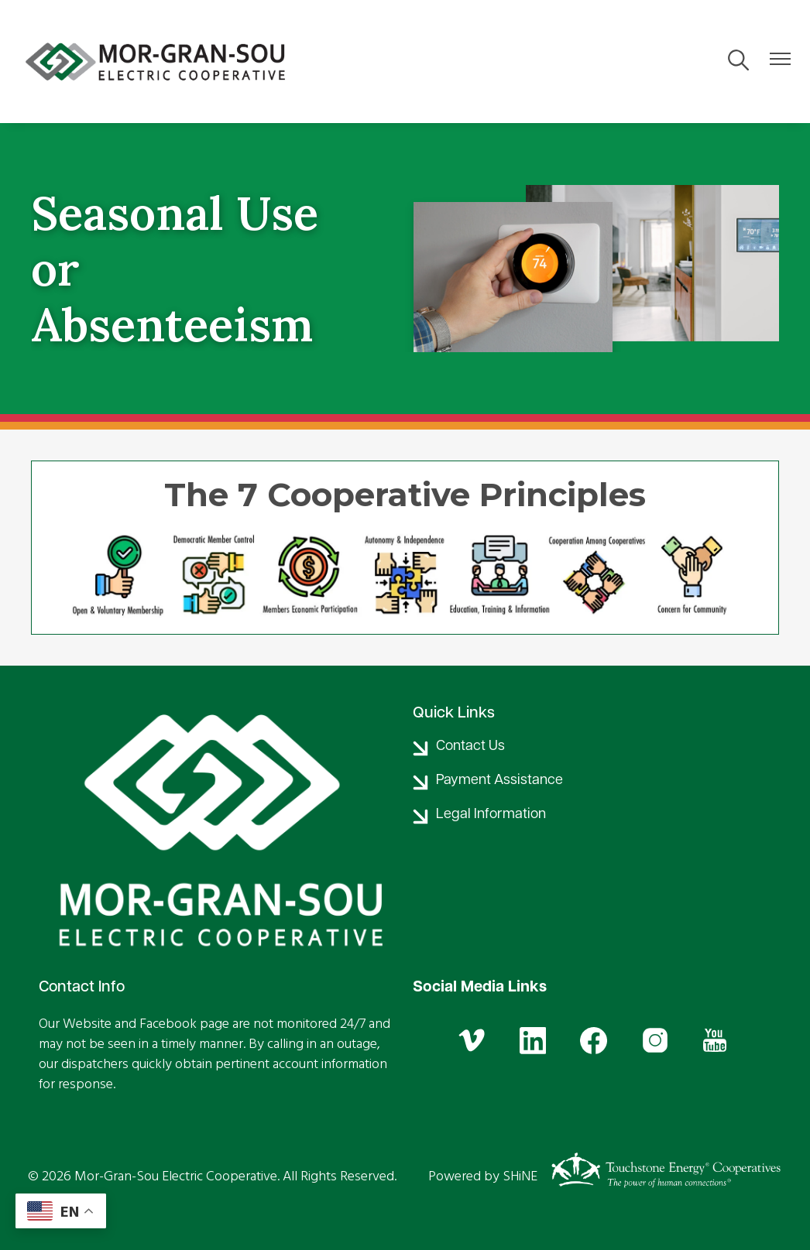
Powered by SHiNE (482, 1176)
